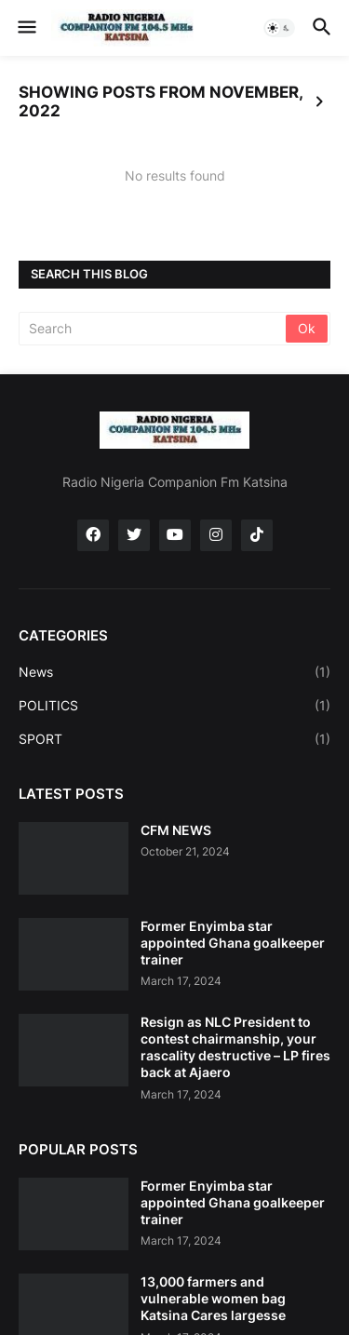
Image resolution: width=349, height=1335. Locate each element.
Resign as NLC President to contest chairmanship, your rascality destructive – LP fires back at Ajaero (235, 1047)
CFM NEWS (176, 830)
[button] (25, 28)
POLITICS (174, 705)
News (174, 672)
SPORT (174, 739)
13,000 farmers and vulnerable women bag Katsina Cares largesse (213, 1298)
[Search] (153, 329)
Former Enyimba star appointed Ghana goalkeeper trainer (233, 942)
